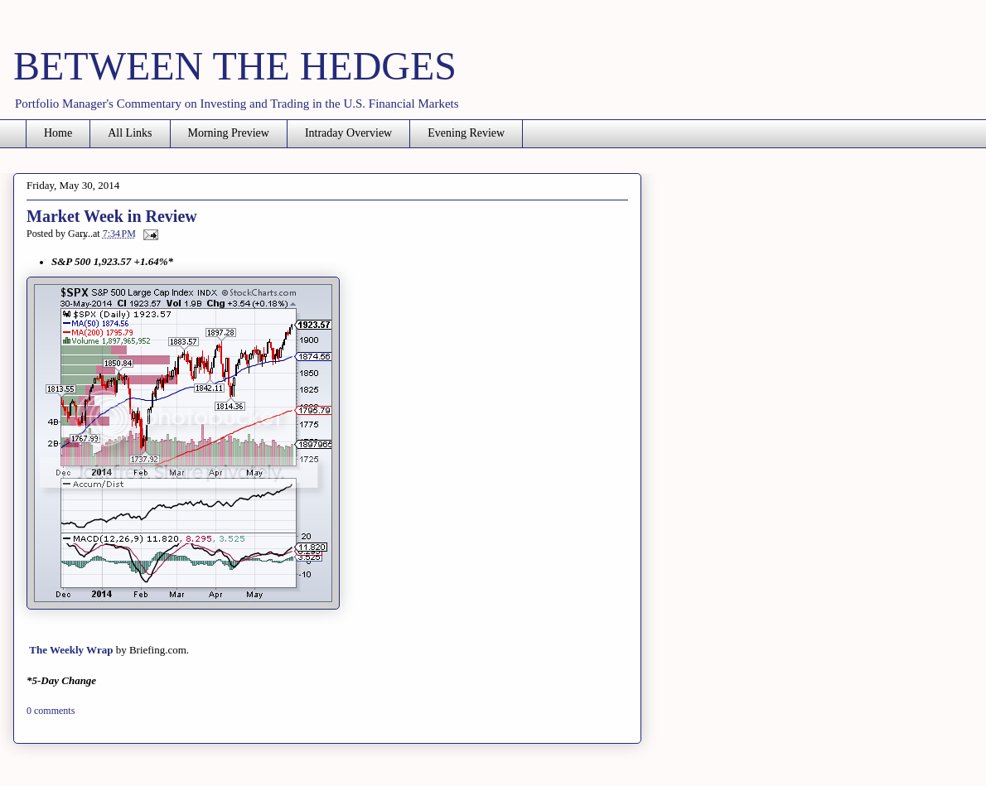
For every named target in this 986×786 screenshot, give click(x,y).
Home (58, 133)
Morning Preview (228, 133)
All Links (130, 133)
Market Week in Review (112, 216)
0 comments (51, 710)
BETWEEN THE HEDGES (235, 66)
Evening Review (466, 133)
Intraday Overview (348, 133)
